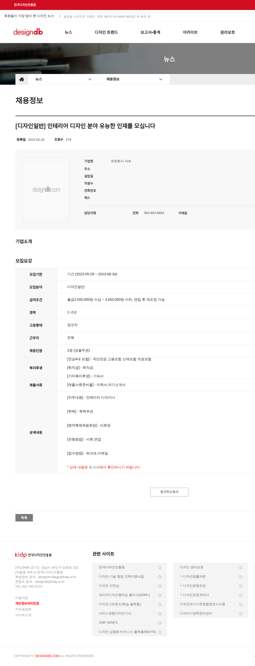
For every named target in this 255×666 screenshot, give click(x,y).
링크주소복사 (169, 492)
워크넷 (94, 467)
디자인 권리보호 (191, 567)
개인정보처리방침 (27, 603)
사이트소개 (23, 615)
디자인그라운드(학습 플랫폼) (120, 604)
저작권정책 (23, 609)
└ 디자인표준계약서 (194, 595)
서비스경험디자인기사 (115, 613)
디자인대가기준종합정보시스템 (202, 604)
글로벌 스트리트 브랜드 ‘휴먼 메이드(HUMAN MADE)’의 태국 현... (109, 16)
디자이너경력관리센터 (196, 613)
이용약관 (21, 598)
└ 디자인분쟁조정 (193, 586)
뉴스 (39, 79)
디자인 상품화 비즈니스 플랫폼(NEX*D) (127, 632)
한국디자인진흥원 (25, 5)
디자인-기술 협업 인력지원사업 (121, 576)
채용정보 (113, 79)
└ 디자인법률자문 (193, 576)
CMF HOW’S (108, 622)
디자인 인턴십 (109, 586)
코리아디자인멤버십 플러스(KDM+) (124, 595)
